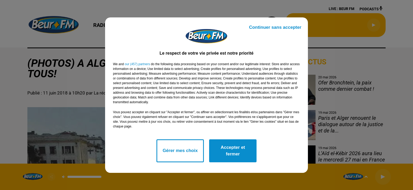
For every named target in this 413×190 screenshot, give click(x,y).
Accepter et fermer (233, 151)
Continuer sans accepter (275, 27)
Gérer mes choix (180, 150)
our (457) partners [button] (137, 64)
